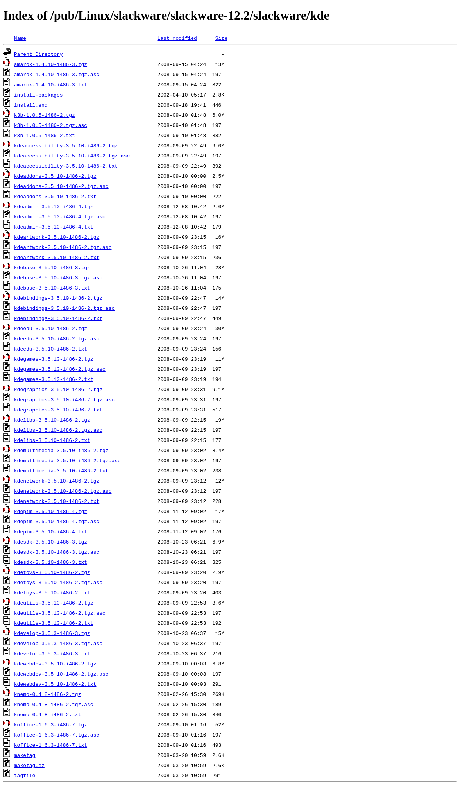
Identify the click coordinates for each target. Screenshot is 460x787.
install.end (31, 104)
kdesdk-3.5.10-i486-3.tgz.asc (56, 551)
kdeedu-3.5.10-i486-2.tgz (50, 328)
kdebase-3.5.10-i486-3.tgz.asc (58, 277)
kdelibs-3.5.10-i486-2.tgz (52, 419)
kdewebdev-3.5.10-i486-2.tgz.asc (61, 673)
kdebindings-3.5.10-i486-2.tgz (58, 297)
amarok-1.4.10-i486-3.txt (50, 84)
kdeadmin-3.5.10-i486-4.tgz (53, 206)
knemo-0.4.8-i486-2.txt (47, 714)
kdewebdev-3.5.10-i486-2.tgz (55, 663)
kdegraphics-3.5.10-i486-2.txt (58, 409)
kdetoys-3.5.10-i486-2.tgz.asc (58, 582)
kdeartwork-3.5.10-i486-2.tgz (56, 236)
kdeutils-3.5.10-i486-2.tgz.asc (60, 612)
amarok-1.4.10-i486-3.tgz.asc (56, 74)
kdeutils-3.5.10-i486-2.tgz (53, 602)
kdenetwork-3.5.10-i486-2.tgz (56, 480)
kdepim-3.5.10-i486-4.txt (50, 531)
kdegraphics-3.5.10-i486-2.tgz (58, 389)
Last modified (177, 37)
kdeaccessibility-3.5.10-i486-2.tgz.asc (72, 155)
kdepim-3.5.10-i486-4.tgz (50, 511)
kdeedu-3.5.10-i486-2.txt (50, 348)
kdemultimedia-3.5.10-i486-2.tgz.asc (67, 460)
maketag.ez (29, 765)
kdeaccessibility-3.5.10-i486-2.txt (66, 165)
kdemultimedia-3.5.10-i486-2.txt (61, 470)
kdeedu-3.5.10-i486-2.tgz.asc (56, 338)
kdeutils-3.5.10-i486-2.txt (53, 622)
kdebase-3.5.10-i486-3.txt (52, 287)
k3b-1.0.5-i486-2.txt (44, 135)
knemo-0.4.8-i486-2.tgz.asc (53, 704)
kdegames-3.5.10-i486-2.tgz (53, 358)
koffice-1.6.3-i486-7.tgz (50, 724)
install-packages (38, 94)
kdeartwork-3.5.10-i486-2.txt (56, 257)
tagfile (25, 775)
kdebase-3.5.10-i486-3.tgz (52, 267)
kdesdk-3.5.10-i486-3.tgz (50, 541)
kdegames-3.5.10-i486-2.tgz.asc (60, 368)
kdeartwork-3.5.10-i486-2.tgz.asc (63, 246)
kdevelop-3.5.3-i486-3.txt (52, 653)
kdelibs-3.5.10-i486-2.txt (52, 440)
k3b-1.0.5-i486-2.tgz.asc (50, 125)
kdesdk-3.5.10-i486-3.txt (50, 561)
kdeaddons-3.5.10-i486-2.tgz (55, 175)
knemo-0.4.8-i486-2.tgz (47, 694)
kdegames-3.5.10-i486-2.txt (53, 379)
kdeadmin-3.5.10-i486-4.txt (53, 226)
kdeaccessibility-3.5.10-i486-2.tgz (66, 145)
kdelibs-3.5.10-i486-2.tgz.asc (58, 429)
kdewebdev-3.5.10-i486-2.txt (55, 683)
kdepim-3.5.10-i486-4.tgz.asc (56, 521)
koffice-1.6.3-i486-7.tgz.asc (56, 734)
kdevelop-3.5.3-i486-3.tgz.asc (58, 643)
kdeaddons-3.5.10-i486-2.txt (55, 196)
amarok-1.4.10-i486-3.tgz (50, 64)
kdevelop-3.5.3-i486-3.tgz (52, 633)
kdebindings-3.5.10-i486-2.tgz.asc (64, 307)
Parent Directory (38, 53)
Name (20, 37)
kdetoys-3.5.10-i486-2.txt (52, 592)
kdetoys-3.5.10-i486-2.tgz (52, 572)
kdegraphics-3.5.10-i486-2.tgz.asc (64, 399)
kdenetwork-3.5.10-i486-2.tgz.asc (63, 490)
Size (221, 37)
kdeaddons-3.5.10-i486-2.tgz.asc (61, 186)
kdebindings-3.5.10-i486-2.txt (58, 318)
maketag (25, 754)
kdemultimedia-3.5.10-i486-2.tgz (61, 450)
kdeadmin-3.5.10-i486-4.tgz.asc (60, 216)
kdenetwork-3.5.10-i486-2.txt (56, 500)
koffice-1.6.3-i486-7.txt (50, 744)
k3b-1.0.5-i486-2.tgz (44, 114)
